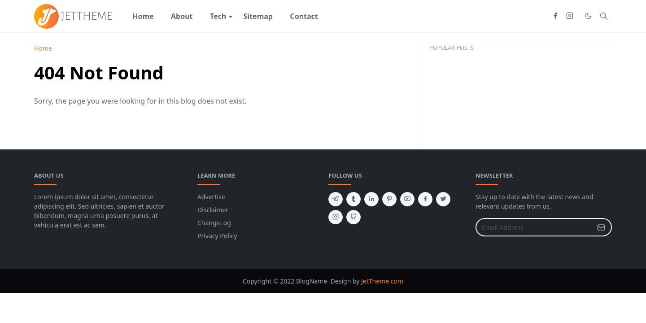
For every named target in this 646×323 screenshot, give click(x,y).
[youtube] (407, 199)
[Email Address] (534, 227)
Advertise (211, 196)
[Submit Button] (601, 227)
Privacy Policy (217, 235)
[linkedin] (371, 199)
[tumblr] (353, 199)
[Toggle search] (604, 16)
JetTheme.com (382, 281)
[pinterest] (389, 199)
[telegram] (335, 199)
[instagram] (570, 16)
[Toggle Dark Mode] (588, 16)
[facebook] (555, 16)
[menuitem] (143, 16)
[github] (353, 217)
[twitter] (443, 199)
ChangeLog (214, 222)
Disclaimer (212, 209)
